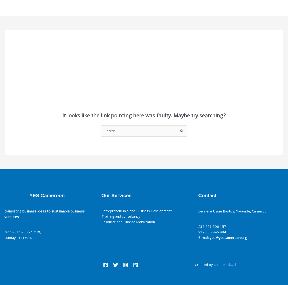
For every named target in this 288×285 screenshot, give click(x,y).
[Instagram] (125, 265)
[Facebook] (105, 265)
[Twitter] (115, 265)
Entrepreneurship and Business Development (137, 211)
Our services (148, 8)
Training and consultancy (121, 216)
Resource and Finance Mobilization (129, 222)
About (126, 8)
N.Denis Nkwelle (226, 264)
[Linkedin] (135, 265)
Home (110, 8)
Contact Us (174, 8)
